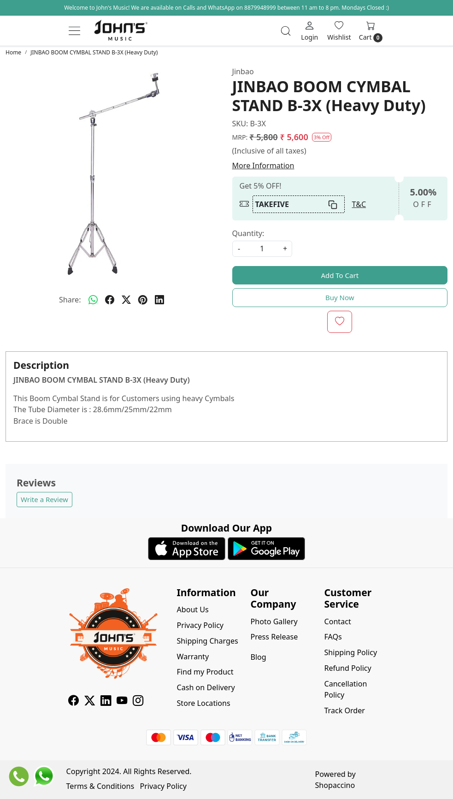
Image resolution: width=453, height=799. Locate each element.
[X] (89, 702)
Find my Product (205, 672)
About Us (193, 609)
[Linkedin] (106, 702)
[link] (285, 30)
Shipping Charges (207, 641)
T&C (359, 204)
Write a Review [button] (44, 499)
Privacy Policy (200, 625)
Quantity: (248, 233)
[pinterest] (143, 299)
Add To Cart (340, 275)
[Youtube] (122, 702)
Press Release (274, 637)
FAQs (332, 637)
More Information (263, 165)
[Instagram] (138, 702)
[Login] (309, 30)
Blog (258, 657)
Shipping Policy (350, 652)
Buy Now (339, 297)
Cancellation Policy (345, 689)
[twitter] (126, 299)
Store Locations (203, 703)
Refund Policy (347, 668)
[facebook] (109, 299)
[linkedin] (159, 299)
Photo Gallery (273, 621)
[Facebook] (73, 702)
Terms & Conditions (100, 786)
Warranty (193, 656)
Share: (70, 300)
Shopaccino (335, 785)
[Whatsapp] (93, 299)
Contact (337, 621)
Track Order (344, 710)
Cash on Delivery (206, 687)
